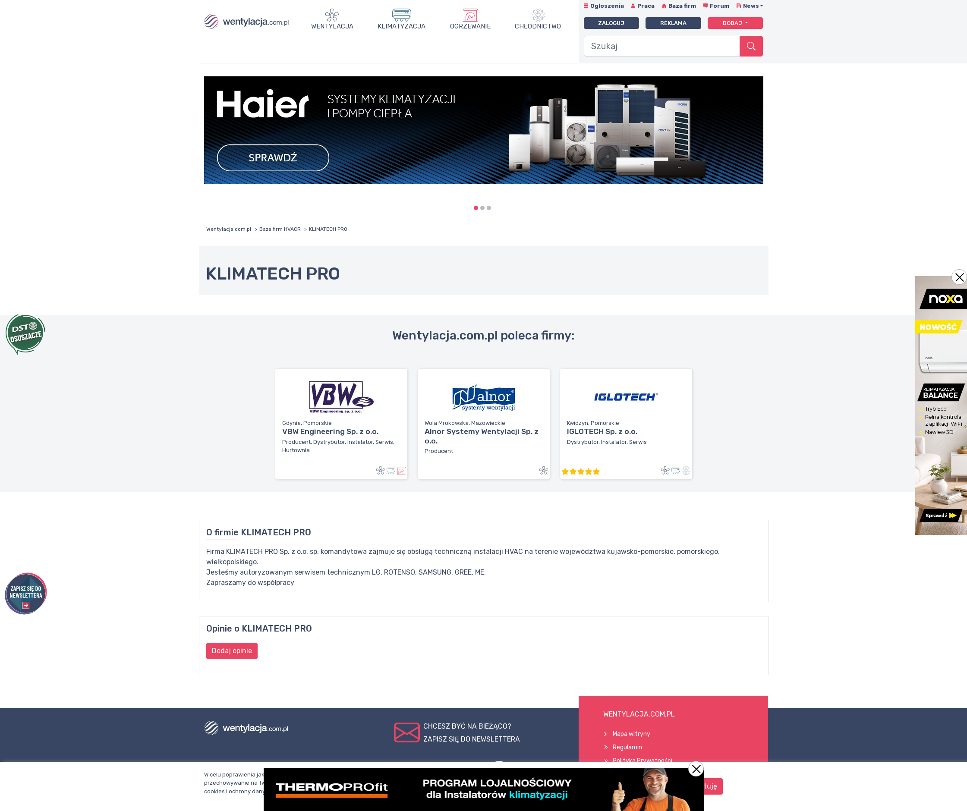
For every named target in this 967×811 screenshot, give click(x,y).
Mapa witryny (631, 734)
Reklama (673, 23)
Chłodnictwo (538, 26)
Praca (646, 6)
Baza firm (682, 6)
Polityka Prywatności (642, 760)
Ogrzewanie (470, 26)
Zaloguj (611, 23)
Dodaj (733, 23)
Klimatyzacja (401, 26)
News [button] (751, 6)
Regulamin (627, 747)
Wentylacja (332, 26)
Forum (719, 6)
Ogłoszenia (607, 6)
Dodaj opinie (232, 651)
